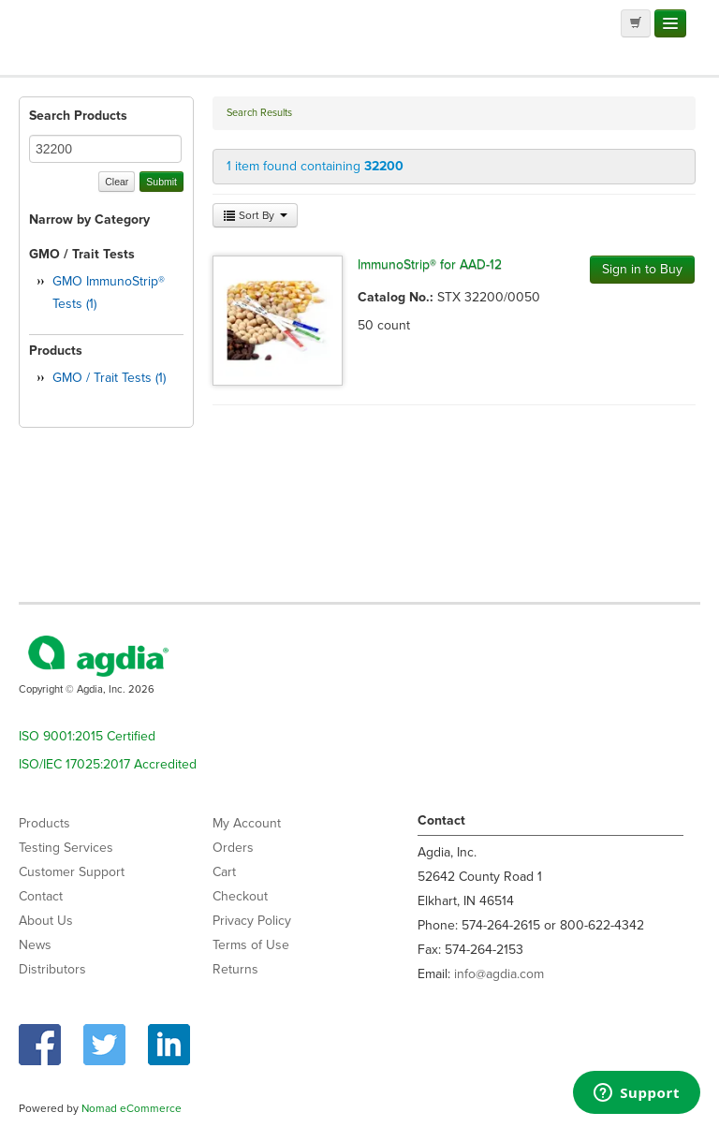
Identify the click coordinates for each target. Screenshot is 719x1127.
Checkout (240, 896)
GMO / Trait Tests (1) (109, 378)
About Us (46, 921)
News (35, 945)
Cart (224, 872)
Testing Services (66, 848)
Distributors (52, 969)
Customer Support (72, 872)
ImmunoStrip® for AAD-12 (430, 264)
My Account (247, 823)
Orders (233, 848)
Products (44, 823)
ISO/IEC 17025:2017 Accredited (108, 764)
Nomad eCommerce (131, 1108)
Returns (235, 969)
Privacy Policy (252, 921)
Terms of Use (251, 945)
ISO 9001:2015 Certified (87, 736)
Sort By (255, 215)
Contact (41, 896)
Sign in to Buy (642, 269)
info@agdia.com (499, 974)
